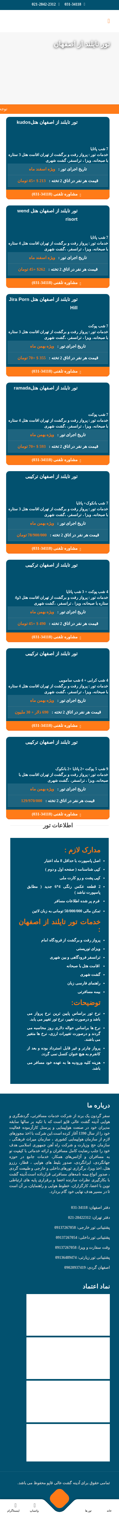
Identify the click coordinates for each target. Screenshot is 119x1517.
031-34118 (73, 4)
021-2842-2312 (44, 4)
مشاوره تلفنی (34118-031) (57, 194)
